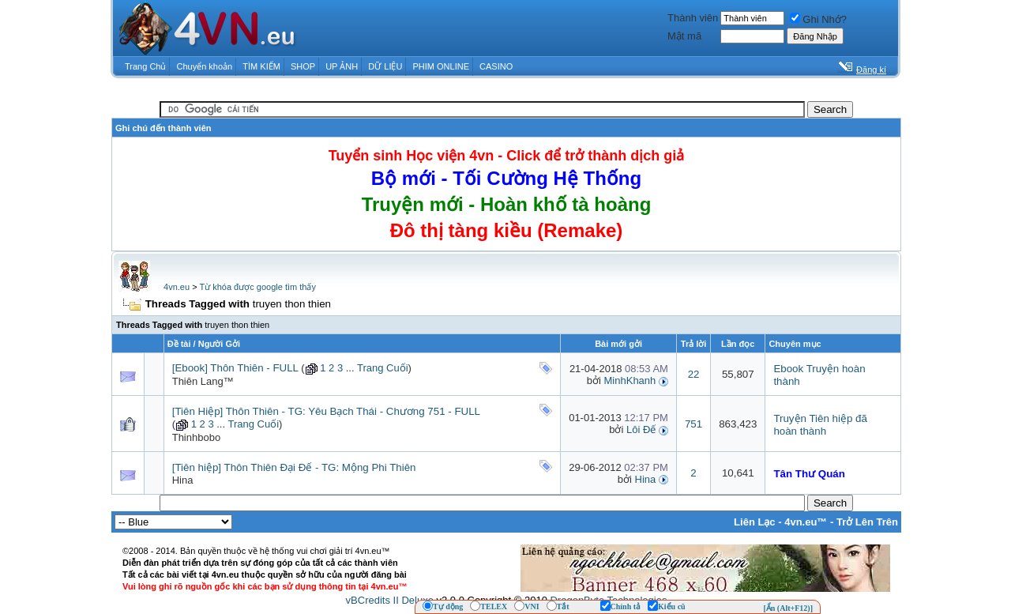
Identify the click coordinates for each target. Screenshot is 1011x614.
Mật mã (684, 36)
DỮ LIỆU (385, 66)
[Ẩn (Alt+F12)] (788, 608)
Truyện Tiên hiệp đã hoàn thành (820, 424)
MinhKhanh (630, 380)
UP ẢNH (341, 66)
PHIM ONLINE (440, 66)
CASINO (496, 66)
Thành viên (692, 18)
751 (693, 424)
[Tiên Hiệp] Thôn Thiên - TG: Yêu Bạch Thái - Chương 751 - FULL (326, 411)
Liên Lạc (755, 522)
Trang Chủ (145, 66)
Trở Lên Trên (867, 522)
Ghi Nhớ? (818, 19)
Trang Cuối (382, 368)
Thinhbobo (196, 437)
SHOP (303, 66)
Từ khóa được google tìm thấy (257, 287)
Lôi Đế (641, 429)
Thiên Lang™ (203, 381)
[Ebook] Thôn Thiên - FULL (235, 368)
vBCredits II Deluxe (390, 600)
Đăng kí (871, 69)
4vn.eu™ (805, 522)
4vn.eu (176, 287)
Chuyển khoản (205, 66)
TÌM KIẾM (261, 66)
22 (694, 374)
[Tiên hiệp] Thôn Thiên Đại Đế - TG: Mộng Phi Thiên (294, 467)
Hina (183, 480)
